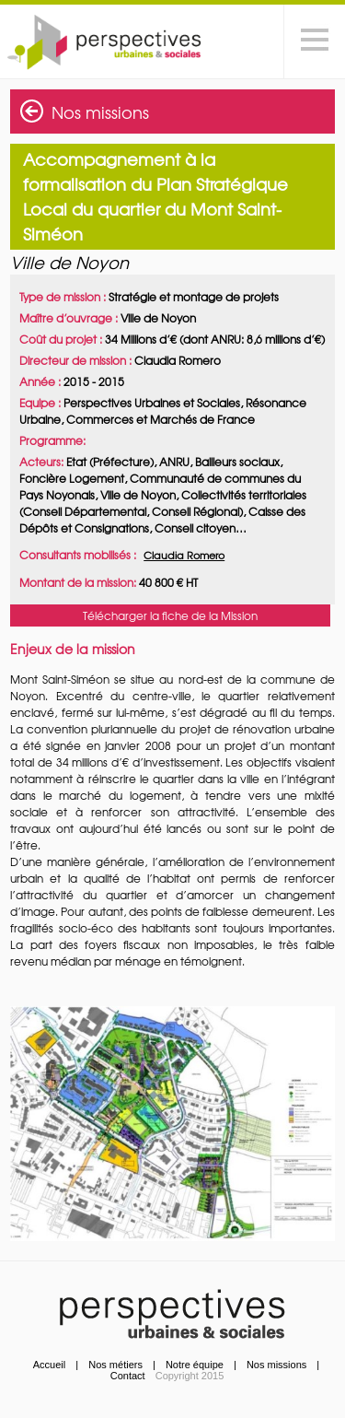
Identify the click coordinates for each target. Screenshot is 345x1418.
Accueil (49, 1364)
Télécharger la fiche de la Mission (170, 615)
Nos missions (100, 112)
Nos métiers (115, 1364)
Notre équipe (195, 1364)
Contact (127, 1375)
